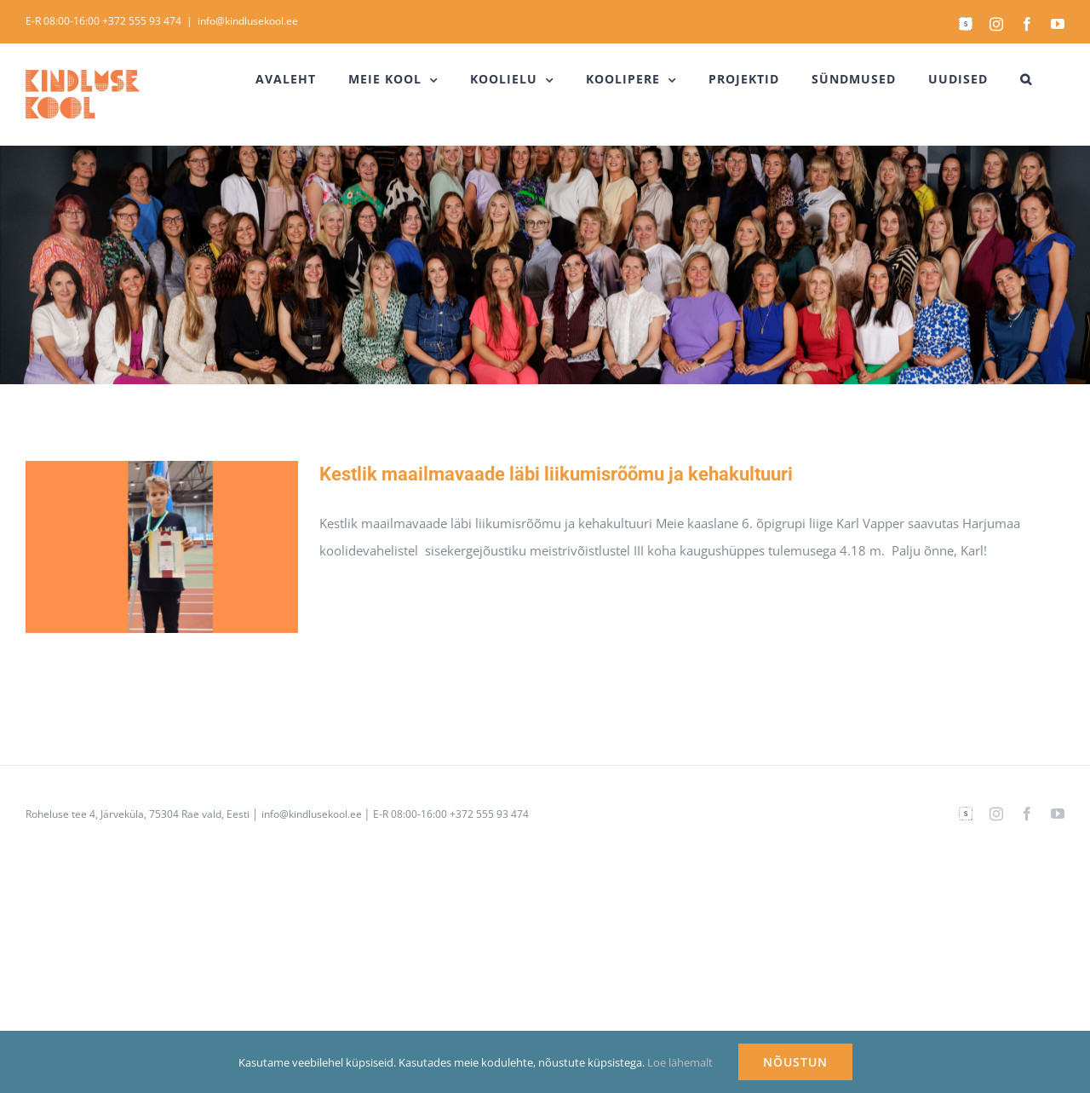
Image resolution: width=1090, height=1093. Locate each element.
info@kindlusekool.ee (248, 21)
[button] (1026, 79)
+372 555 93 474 (141, 21)
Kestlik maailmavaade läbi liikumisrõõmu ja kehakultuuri (556, 474)
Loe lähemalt (680, 1062)
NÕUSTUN (795, 1062)
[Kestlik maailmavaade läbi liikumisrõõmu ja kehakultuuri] (162, 547)
